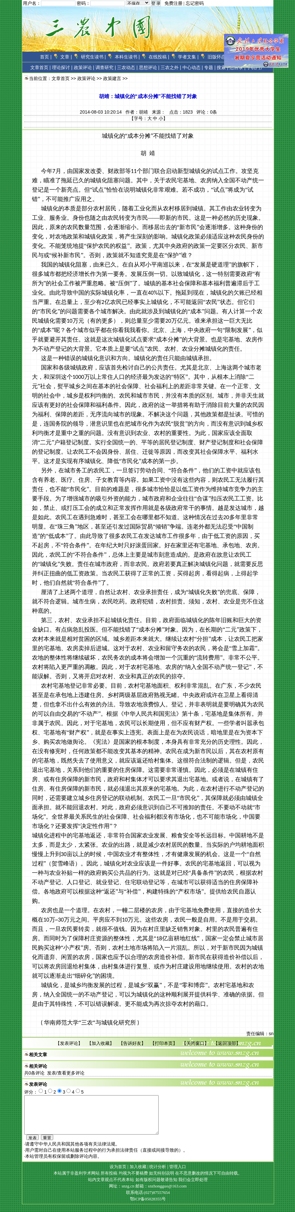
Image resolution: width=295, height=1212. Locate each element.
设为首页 (118, 1174)
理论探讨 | (62, 67)
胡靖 (143, 112)
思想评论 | (149, 67)
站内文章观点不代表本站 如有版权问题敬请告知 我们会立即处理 (148, 1187)
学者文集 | (188, 56)
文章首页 (39, 67)
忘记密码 (195, 3)
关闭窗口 (195, 1043)
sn (271, 1033)
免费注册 (173, 3)
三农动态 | (127, 67)
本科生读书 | (127, 56)
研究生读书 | (93, 56)
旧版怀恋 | (218, 56)
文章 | (66, 56)
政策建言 (112, 78)
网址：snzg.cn (122, 1193)
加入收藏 (101, 1043)
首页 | (46, 56)
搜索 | (222, 67)
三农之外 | (171, 67)
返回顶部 (227, 1043)
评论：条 (206, 112)
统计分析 (157, 1174)
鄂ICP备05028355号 (148, 1206)
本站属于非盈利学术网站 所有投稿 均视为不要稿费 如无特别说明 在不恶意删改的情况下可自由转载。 (148, 1180)
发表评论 (69, 1043)
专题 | (210, 67)
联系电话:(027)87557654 (148, 1200)
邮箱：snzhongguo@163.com (161, 1193)
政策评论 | (84, 67)
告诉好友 (132, 1043)
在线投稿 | (159, 56)
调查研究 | (105, 67)
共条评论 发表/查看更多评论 (54, 1073)
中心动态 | (192, 67)
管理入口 (177, 1174)
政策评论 (86, 78)
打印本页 (164, 1043)
